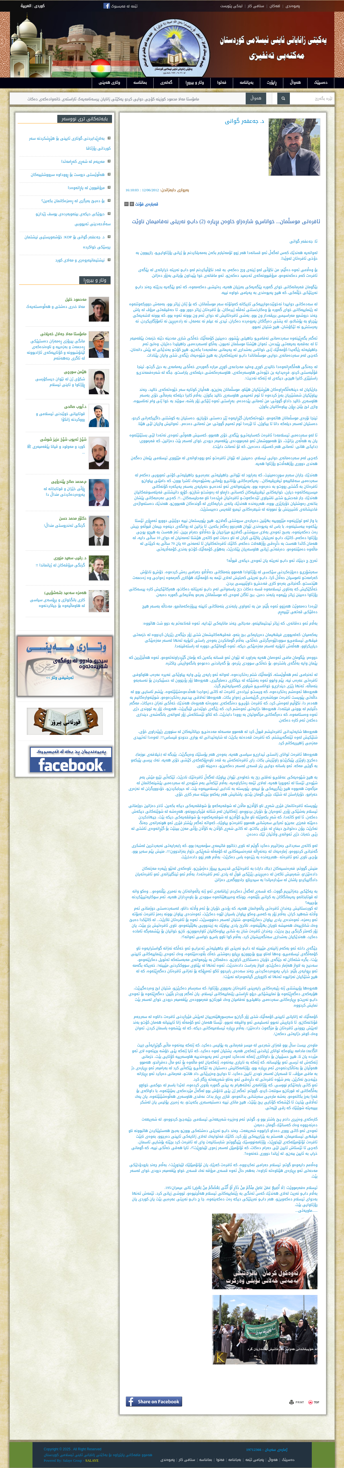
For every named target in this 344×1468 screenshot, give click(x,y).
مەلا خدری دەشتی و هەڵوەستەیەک (55, 306)
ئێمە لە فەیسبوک (124, 6)
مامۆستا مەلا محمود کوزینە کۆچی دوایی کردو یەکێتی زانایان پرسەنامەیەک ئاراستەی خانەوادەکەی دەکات (100, 99)
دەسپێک (320, 82)
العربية (26, 5)
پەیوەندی (167, 1460)
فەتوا (221, 82)
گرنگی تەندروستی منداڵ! (64, 525)
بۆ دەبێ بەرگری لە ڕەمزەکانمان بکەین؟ (73, 200)
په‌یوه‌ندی (293, 6)
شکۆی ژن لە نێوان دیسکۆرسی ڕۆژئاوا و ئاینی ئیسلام (60, 381)
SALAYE (91, 1460)
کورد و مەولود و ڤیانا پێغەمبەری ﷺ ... (56, 449)
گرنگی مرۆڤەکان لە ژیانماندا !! (60, 565)
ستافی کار (256, 6)
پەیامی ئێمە (254, 1460)
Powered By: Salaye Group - (65, 1460)
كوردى (39, 5)
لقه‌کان (275, 6)
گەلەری (166, 82)
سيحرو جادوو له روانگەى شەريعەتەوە (80, 663)
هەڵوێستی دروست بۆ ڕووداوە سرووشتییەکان (68, 174)
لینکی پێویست (231, 6)
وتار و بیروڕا (195, 82)
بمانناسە (140, 82)
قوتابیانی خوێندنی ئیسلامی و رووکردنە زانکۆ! (60, 416)
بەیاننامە (246, 82)
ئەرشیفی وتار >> (60, 677)
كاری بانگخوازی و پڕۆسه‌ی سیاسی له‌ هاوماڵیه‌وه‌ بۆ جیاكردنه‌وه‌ (57, 602)
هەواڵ (295, 82)
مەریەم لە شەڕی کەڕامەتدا (83, 161)
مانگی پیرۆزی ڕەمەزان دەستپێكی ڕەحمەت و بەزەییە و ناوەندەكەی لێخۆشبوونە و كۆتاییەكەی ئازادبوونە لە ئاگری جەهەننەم (56, 349)
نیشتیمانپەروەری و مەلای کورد (80, 260)
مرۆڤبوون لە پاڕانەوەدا (86, 187)
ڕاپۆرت (271, 82)
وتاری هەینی (109, 82)
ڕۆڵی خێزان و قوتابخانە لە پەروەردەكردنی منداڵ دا (64, 491)
